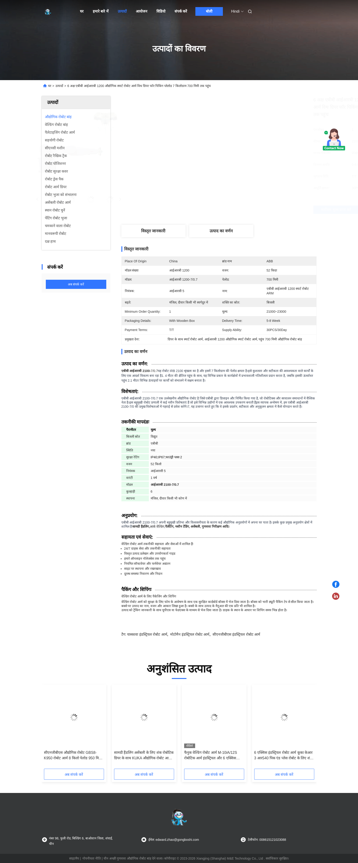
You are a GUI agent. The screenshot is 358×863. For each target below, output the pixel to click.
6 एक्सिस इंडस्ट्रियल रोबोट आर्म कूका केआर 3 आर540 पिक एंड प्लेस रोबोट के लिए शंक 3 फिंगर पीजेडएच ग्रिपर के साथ (283, 756)
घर (82, 11)
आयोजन (141, 11)
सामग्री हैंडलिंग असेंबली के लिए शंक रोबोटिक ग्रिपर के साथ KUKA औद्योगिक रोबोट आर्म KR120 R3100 (144, 756)
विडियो (160, 11)
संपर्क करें (181, 11)
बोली (209, 11)
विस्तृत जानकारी (153, 231)
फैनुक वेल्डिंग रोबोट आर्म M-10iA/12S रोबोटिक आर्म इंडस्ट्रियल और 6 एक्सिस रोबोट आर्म (210, 756)
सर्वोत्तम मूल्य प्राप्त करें (247, 210)
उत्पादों (122, 11)
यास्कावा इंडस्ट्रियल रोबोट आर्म (147, 634)
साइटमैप (74, 858)
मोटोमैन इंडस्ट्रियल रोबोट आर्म (189, 634)
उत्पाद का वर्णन (221, 231)
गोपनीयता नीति (91, 858)
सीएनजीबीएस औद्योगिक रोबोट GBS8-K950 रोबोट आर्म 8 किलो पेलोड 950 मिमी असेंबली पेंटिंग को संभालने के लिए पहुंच (73, 756)
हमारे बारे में (101, 11)
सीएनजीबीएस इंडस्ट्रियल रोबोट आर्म (236, 634)
